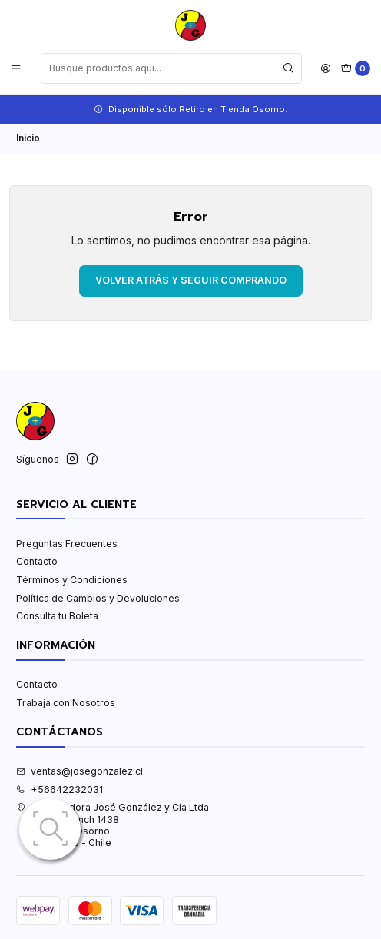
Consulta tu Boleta (57, 616)
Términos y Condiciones (72, 580)
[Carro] (355, 69)
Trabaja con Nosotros (65, 702)
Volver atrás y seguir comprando (191, 280)
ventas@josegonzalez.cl (79, 771)
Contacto (37, 561)
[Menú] (16, 68)
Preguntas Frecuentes (67, 543)
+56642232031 (59, 789)
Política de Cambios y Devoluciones (98, 598)
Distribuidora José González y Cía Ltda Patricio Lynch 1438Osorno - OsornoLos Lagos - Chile (112, 824)
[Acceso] (326, 68)
